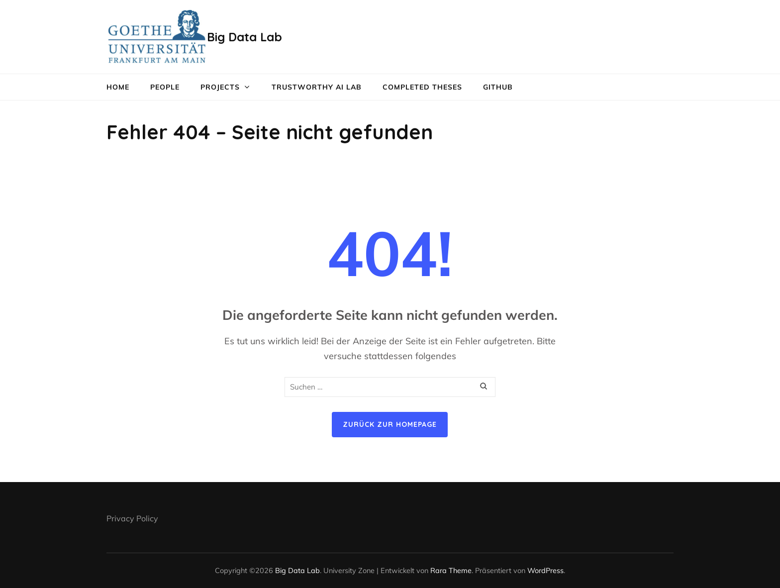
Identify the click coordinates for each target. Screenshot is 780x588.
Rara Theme (451, 570)
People (165, 87)
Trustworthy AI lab (317, 87)
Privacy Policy (132, 518)
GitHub (498, 87)
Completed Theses (422, 87)
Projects (220, 87)
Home (117, 87)
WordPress (545, 570)
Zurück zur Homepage (390, 424)
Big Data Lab (244, 36)
